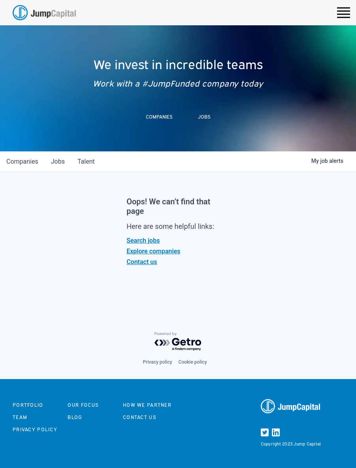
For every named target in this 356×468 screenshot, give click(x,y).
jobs (58, 161)
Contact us (141, 262)
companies (22, 161)
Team (20, 417)
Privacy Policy (35, 429)
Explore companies (153, 251)
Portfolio (28, 405)
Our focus (83, 405)
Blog (75, 417)
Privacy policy (157, 362)
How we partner (147, 405)
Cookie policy (193, 362)
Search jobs (143, 240)
